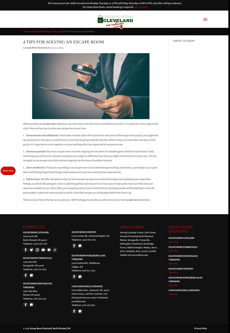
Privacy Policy (200, 328)
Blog (61, 48)
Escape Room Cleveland (36, 48)
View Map (173, 242)
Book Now (8, 171)
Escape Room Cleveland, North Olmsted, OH (50, 328)
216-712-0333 (140, 7)
